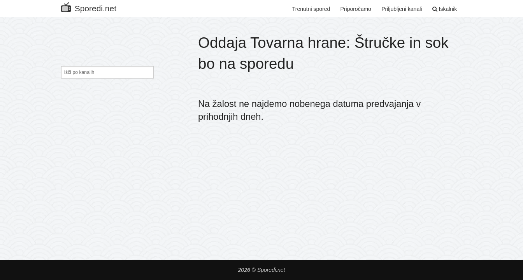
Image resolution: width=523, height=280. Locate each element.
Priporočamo (355, 9)
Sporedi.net (88, 7)
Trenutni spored (311, 9)
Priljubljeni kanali (401, 9)
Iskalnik (444, 9)
